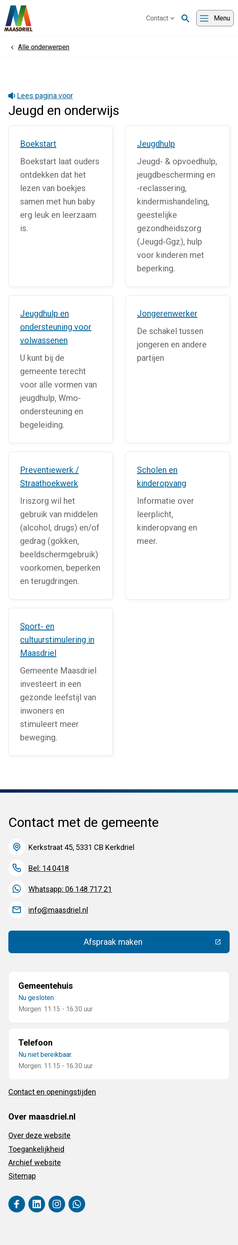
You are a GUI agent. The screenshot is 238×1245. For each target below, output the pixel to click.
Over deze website (39, 1135)
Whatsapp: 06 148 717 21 (70, 889)
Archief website (34, 1162)
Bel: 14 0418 (48, 868)
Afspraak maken (157, 944)
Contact (160, 18)
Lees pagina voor (40, 95)
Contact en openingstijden (52, 1091)
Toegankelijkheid (36, 1149)
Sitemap (22, 1175)
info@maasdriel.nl (58, 910)
